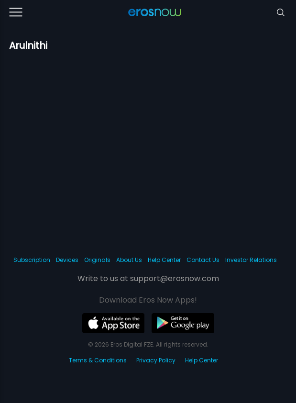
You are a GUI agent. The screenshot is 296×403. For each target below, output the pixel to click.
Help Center (164, 260)
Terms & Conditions (98, 360)
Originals (97, 260)
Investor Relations (251, 260)
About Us (129, 260)
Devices (67, 260)
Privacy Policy (155, 360)
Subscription (31, 260)
